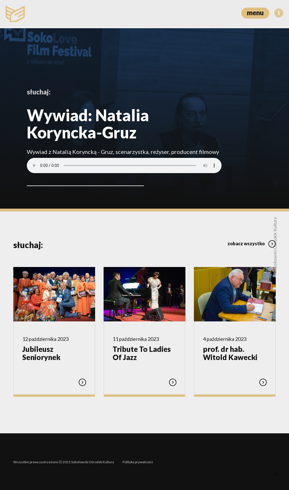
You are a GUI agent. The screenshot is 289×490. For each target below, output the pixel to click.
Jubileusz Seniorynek (41, 353)
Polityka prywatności (137, 461)
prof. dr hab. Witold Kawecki (230, 353)
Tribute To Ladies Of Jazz (142, 353)
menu (255, 12)
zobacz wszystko (251, 243)
